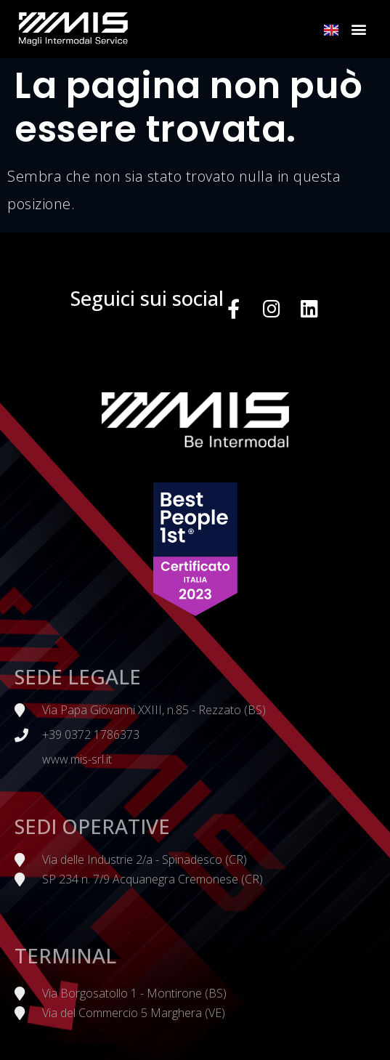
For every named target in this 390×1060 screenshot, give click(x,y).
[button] (358, 29)
